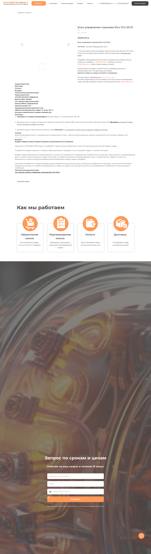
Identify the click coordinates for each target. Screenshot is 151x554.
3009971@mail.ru (107, 3)
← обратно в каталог (24, 13)
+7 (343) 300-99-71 (123, 3)
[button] (140, 3)
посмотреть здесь (108, 77)
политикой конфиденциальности (91, 506)
